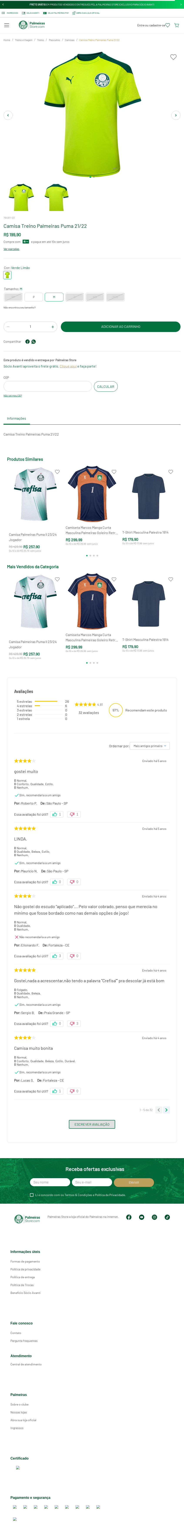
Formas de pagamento (25, 1257)
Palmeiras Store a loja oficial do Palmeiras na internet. (63, 1217)
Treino (40, 40)
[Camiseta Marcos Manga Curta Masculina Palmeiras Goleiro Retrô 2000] (92, 511)
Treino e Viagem (23, 40)
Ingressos (10, 13)
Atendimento (21, 1352)
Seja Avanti (30, 13)
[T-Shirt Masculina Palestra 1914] (149, 511)
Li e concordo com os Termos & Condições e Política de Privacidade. (80, 1195)
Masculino (54, 40)
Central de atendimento (26, 1360)
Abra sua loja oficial (23, 1416)
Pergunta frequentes (24, 1337)
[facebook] (27, 341)
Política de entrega (22, 1273)
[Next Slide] (181, 4)
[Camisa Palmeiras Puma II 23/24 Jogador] (35, 511)
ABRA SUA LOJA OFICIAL (86, 13)
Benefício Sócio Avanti (25, 1289)
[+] (52, 327)
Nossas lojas (18, 1408)
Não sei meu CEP (12, 395)
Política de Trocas (22, 1281)
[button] (6, 25)
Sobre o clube (19, 1400)
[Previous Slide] (3, 4)
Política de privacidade (25, 1265)
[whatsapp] (33, 341)
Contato (15, 1329)
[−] (8, 327)
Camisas (70, 40)
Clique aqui (68, 366)
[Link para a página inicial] (6, 40)
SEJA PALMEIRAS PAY (56, 13)
